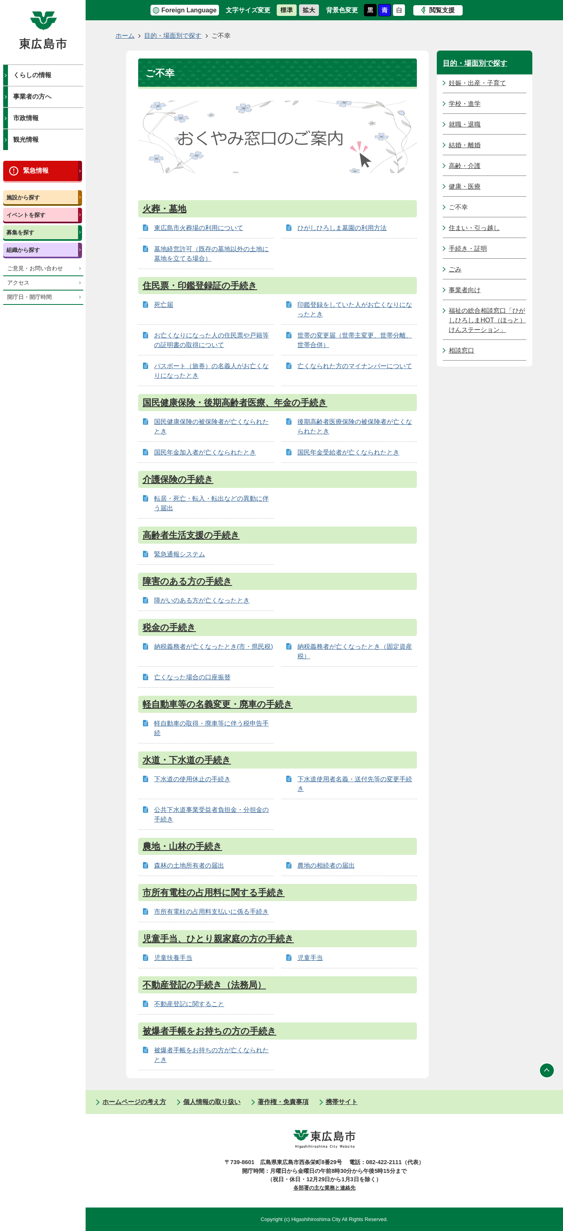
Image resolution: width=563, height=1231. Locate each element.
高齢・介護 (465, 165)
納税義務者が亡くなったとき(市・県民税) (213, 646)
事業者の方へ (32, 96)
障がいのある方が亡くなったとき (202, 600)
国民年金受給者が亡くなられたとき (348, 452)
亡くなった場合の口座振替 (192, 677)
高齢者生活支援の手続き (191, 535)
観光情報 (26, 139)
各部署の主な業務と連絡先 (324, 1188)
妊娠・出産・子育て (477, 83)
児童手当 (310, 957)
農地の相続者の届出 (326, 865)
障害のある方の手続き (187, 581)
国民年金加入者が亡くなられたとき (205, 452)
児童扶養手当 (173, 957)
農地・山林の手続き (182, 846)
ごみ (455, 269)
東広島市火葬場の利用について (198, 227)
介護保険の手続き (178, 479)
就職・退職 (465, 124)
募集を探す (20, 232)
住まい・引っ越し (474, 227)
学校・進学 (465, 103)
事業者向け (465, 290)
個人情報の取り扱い (211, 1101)
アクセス (18, 283)
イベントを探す (25, 215)
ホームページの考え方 (134, 1101)
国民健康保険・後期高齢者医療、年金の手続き (235, 403)
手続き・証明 (468, 248)
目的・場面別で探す (172, 35)
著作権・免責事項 (283, 1101)
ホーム (125, 35)
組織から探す (23, 250)
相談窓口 (461, 350)
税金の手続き (169, 627)
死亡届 (163, 304)
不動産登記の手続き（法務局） (204, 985)
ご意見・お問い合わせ (35, 268)
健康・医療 (465, 186)
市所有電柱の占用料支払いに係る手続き (211, 911)
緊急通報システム (179, 554)
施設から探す (23, 197)
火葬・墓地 (164, 209)
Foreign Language (189, 10)
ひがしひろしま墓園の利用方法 (342, 227)
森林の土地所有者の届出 (189, 865)
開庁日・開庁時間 (29, 297)
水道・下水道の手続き (187, 760)
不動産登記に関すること (189, 1004)
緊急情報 (36, 170)
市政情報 (26, 118)
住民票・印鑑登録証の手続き (200, 286)
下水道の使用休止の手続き (192, 779)
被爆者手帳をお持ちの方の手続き (209, 1031)
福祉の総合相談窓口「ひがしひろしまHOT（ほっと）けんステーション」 (487, 320)
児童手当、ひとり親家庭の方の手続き (218, 939)
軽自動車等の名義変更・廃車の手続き (218, 704)
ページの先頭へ (547, 1070)
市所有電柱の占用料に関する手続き (214, 892)
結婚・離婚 (465, 145)
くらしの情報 (32, 75)
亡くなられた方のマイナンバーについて (354, 366)
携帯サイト (342, 1101)
